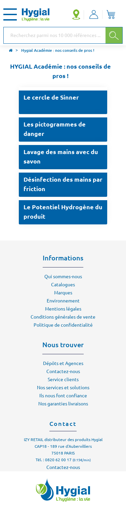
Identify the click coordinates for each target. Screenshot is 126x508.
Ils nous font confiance (63, 395)
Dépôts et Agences (63, 363)
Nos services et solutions (63, 387)
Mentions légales (63, 309)
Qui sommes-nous (63, 276)
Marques (63, 292)
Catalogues (63, 284)
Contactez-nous (63, 371)
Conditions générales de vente (63, 317)
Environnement (63, 300)
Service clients (63, 379)
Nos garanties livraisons (63, 403)
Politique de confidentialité (63, 325)
